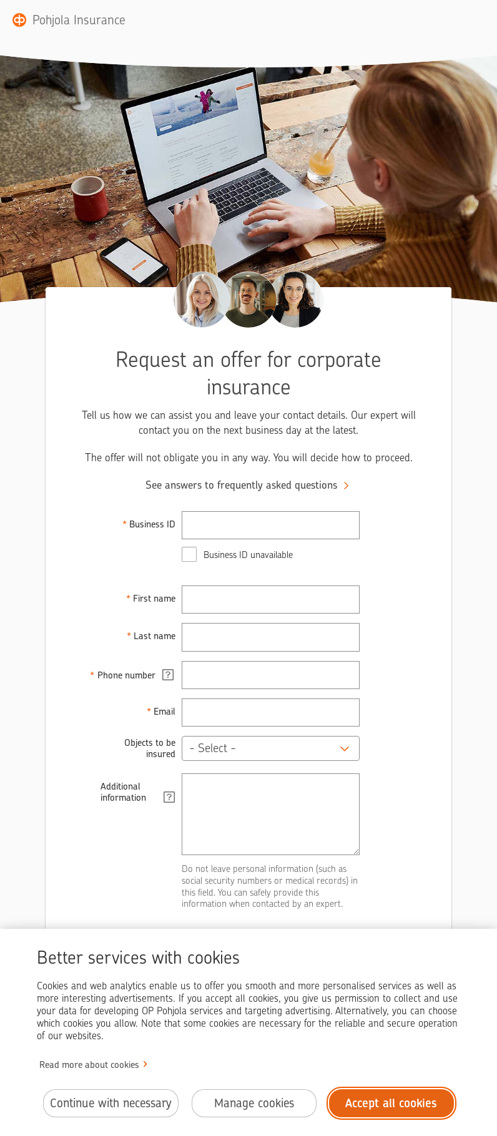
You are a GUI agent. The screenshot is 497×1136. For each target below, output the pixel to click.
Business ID (152, 524)
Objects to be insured (149, 748)
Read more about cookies (89, 1064)
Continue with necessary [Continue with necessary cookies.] (111, 1103)
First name (154, 598)
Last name (154, 636)
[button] (271, 748)
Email (164, 711)
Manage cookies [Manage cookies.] (254, 1103)
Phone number (135, 674)
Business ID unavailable (248, 555)
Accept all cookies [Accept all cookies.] (391, 1103)
